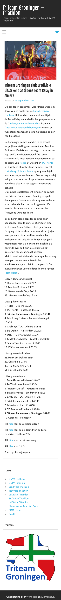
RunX (12, 514)
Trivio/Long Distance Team (19, 171)
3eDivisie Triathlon (19, 498)
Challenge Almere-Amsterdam (24, 123)
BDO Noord (15, 510)
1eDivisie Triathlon (18, 490)
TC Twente (47, 162)
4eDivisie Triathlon (18, 502)
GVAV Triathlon (17, 479)
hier (11, 423)
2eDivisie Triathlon (18, 494)
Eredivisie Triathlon (19, 486)
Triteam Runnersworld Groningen (22, 127)
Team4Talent (11, 272)
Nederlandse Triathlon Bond (23, 506)
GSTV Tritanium (17, 482)
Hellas (23, 162)
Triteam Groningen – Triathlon (23, 10)
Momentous (47, 596)
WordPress (31, 596)
